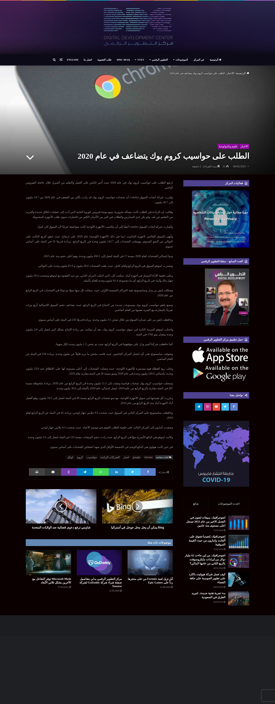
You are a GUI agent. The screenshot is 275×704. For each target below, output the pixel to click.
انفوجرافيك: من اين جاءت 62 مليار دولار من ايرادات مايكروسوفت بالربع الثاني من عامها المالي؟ (205, 559)
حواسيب (92, 457)
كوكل (70, 457)
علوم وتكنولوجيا (228, 146)
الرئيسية (215, 59)
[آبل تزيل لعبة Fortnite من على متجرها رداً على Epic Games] (150, 562)
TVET (140, 59)
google (137, 457)
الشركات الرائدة (110, 457)
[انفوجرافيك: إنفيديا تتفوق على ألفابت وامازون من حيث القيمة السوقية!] (238, 542)
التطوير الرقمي (160, 59)
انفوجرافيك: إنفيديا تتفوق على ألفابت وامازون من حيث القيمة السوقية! (207, 540)
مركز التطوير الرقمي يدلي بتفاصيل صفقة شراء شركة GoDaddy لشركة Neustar (100, 582)
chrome (148, 457)
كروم (80, 457)
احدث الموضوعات (229, 503)
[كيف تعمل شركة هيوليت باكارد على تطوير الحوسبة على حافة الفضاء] (238, 580)
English (72, 59)
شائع (196, 503)
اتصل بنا (88, 59)
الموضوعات (182, 59)
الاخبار (230, 73)
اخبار (126, 457)
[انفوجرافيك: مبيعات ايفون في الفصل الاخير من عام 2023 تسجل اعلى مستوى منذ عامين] (238, 523)
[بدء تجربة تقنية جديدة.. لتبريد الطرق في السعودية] (228, 606)
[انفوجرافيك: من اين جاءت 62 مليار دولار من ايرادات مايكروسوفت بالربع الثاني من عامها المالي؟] (238, 561)
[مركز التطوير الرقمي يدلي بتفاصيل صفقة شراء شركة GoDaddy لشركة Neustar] (99, 562)
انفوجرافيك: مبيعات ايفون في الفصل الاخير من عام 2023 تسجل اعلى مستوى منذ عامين (205, 521)
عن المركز (198, 59)
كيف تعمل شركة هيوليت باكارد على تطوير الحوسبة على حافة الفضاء (207, 578)
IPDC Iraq (123, 59)
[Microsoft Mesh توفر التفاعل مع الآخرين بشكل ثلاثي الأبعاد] (48, 562)
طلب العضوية (104, 59)
